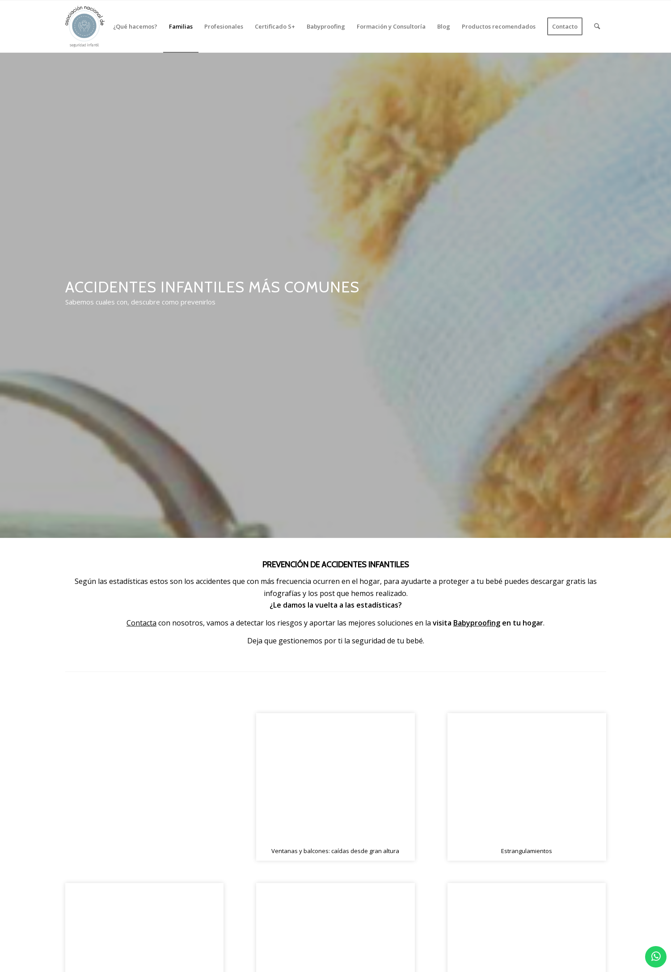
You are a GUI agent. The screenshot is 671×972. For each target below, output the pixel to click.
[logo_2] (85, 26)
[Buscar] (597, 26)
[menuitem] (135, 26)
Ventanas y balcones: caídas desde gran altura (335, 851)
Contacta (141, 623)
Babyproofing (476, 623)
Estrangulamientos (526, 851)
